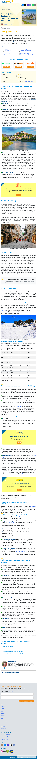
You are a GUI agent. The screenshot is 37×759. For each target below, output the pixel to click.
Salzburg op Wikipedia (7, 674)
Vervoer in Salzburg (24, 49)
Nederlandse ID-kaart (29, 81)
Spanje (2, 718)
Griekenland (3, 710)
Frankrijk (2, 708)
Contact (2, 724)
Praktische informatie (24, 52)
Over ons (2, 723)
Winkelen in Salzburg (8, 52)
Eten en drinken (7, 53)
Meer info (11, 691)
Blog (2, 730)
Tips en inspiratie (7, 50)
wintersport (3, 310)
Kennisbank (3, 726)
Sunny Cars (21, 473)
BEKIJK (18, 194)
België (2, 704)
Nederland (19, 516)
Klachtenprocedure (4, 739)
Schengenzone (13, 76)
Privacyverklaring (4, 736)
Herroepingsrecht (4, 737)
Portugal (2, 716)
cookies (23, 757)
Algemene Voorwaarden (5, 734)
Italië (2, 711)
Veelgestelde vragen (8, 49)
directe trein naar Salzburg (21, 551)
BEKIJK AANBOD (6, 66)
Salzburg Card (18, 406)
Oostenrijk (5, 76)
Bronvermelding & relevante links (26, 54)
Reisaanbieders (4, 728)
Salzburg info (5, 676)
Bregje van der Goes (7, 24)
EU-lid (9, 76)
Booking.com (15, 473)
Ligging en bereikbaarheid (25, 50)
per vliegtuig (11, 522)
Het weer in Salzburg (8, 54)
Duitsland (32, 506)
